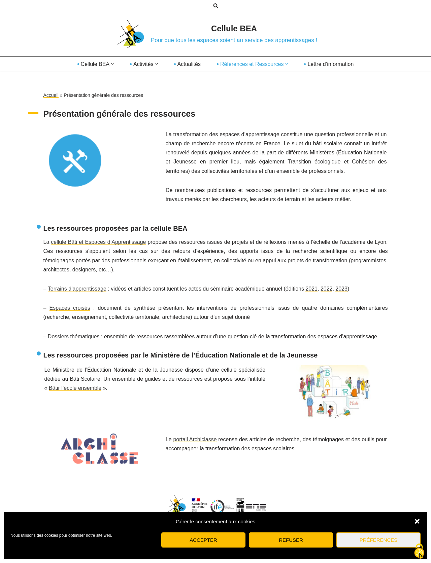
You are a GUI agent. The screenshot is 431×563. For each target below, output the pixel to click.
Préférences (379, 540)
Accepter (203, 540)
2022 (327, 289)
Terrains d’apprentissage (77, 289)
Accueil (51, 95)
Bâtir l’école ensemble (75, 388)
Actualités (189, 64)
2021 (311, 289)
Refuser (291, 540)
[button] (417, 521)
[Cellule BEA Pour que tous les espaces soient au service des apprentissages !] (215, 33)
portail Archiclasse (195, 439)
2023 (341, 289)
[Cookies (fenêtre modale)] (419, 551)
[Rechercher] (215, 5)
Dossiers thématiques (74, 336)
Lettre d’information (330, 64)
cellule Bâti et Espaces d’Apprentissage (98, 242)
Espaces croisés (69, 308)
